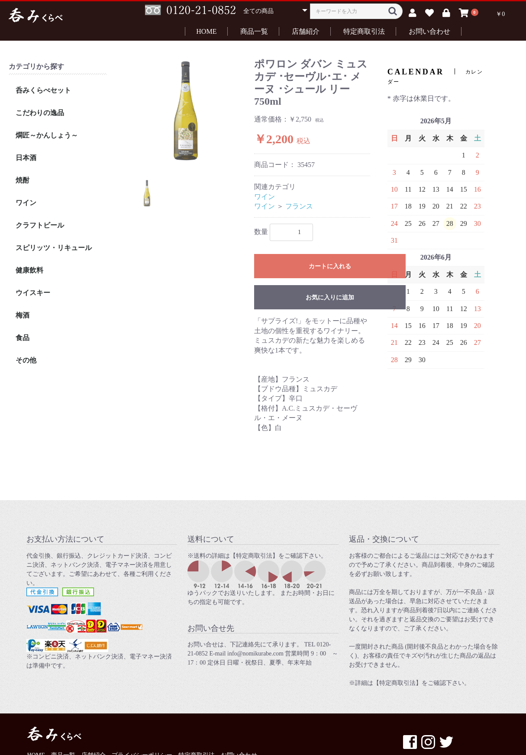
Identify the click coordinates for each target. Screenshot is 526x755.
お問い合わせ (429, 31)
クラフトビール (40, 225)
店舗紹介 (305, 31)
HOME (206, 31)
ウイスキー (33, 292)
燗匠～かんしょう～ (47, 135)
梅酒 (22, 315)
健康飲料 (29, 270)
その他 (26, 360)
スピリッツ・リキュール (54, 247)
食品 (22, 337)
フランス (299, 206)
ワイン (26, 202)
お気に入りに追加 (330, 297)
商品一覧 (254, 31)
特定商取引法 (364, 31)
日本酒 (26, 157)
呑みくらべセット (43, 90)
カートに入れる (330, 266)
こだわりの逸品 (40, 112)
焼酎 (22, 180)
